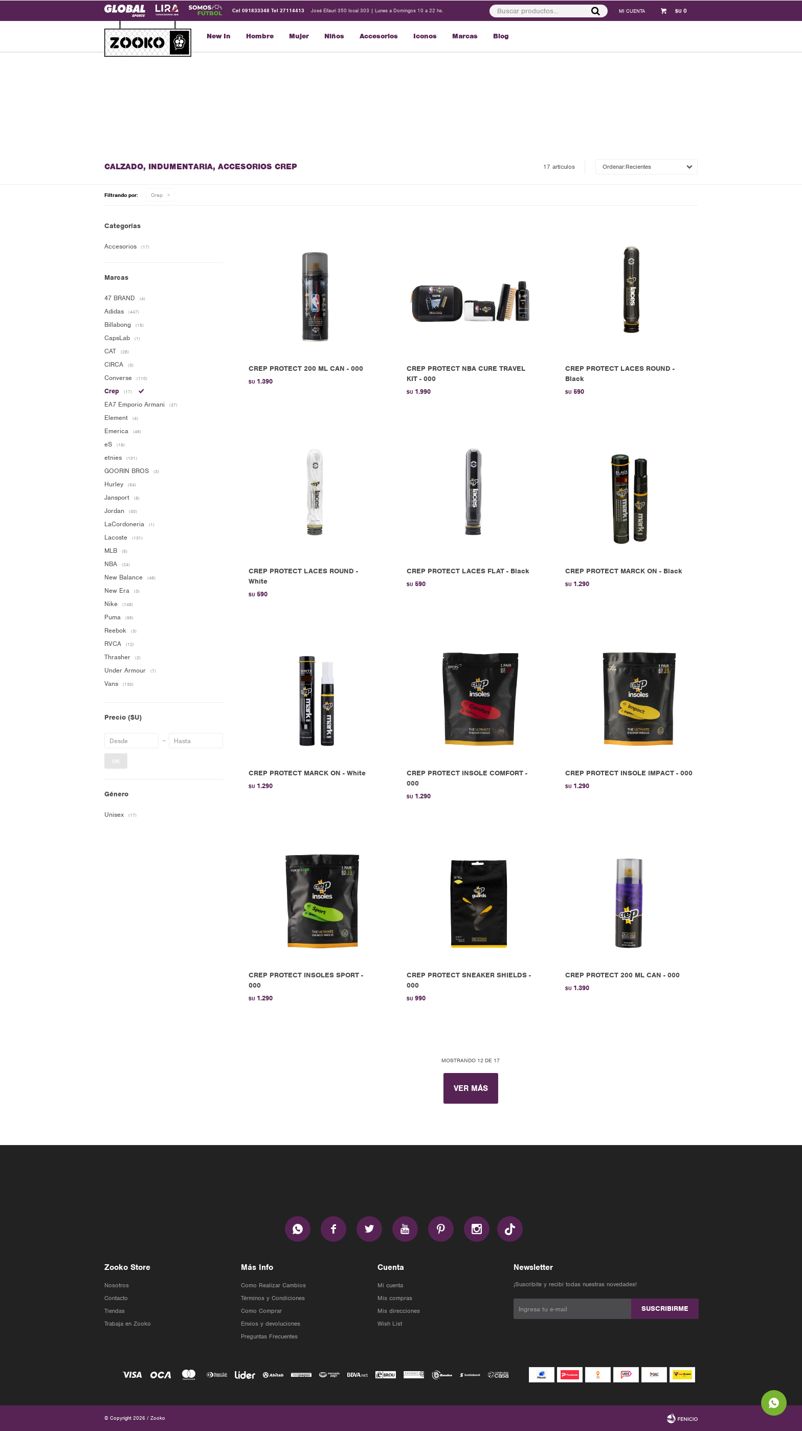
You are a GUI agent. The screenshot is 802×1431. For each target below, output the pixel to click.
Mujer (299, 36)
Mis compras (394, 1298)
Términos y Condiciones (273, 1298)
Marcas (465, 36)
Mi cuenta (390, 1285)
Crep (157, 194)
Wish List (389, 1324)
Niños (334, 36)
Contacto (116, 1298)
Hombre (260, 36)
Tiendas (114, 1311)
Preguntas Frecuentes (269, 1336)
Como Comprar (261, 1311)
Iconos (425, 36)
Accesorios (379, 36)
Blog (501, 36)
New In (219, 36)
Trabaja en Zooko (127, 1324)
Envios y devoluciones (270, 1324)
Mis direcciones (398, 1311)
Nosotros (116, 1285)
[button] (595, 11)
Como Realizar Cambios (273, 1285)
